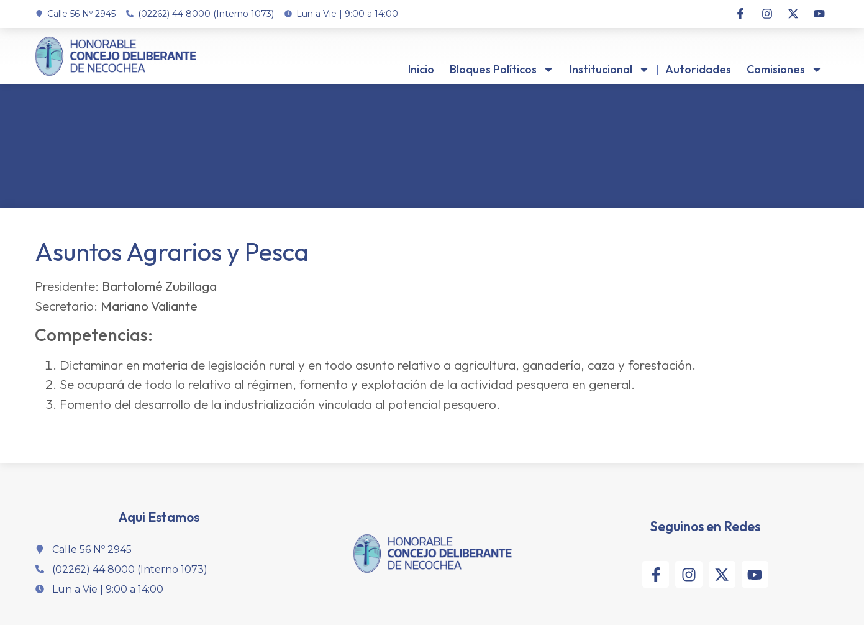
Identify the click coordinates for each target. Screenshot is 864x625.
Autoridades (698, 69)
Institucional (610, 69)
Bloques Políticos (502, 69)
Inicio (421, 69)
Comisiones (784, 69)
